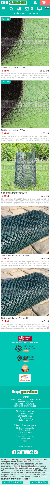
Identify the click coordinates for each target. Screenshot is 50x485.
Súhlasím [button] (39, 482)
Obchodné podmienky (25, 428)
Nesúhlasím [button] (12, 482)
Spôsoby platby (25, 430)
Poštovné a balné (25, 432)
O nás (25, 434)
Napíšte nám (25, 439)
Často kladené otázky (25, 437)
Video (25, 441)
